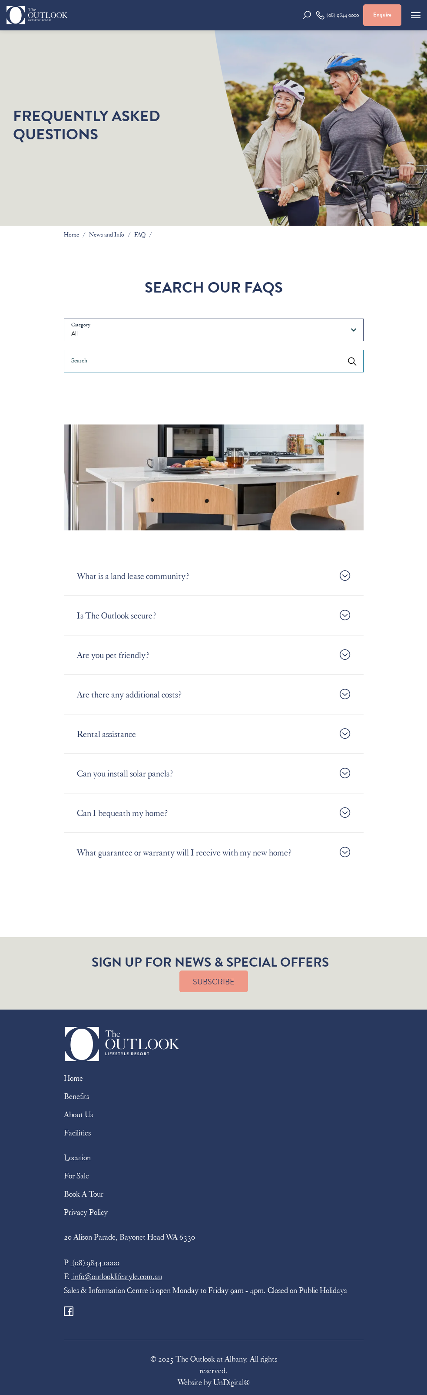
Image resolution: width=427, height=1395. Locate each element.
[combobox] (214, 330)
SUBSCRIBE (214, 981)
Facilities (77, 1133)
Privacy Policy (86, 1212)
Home (71, 234)
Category (80, 325)
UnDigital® (231, 1382)
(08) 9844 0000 (337, 15)
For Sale (76, 1176)
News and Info (106, 234)
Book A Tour (83, 1194)
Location (77, 1157)
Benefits (76, 1096)
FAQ (140, 234)
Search (79, 360)
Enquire (382, 14)
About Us (78, 1114)
